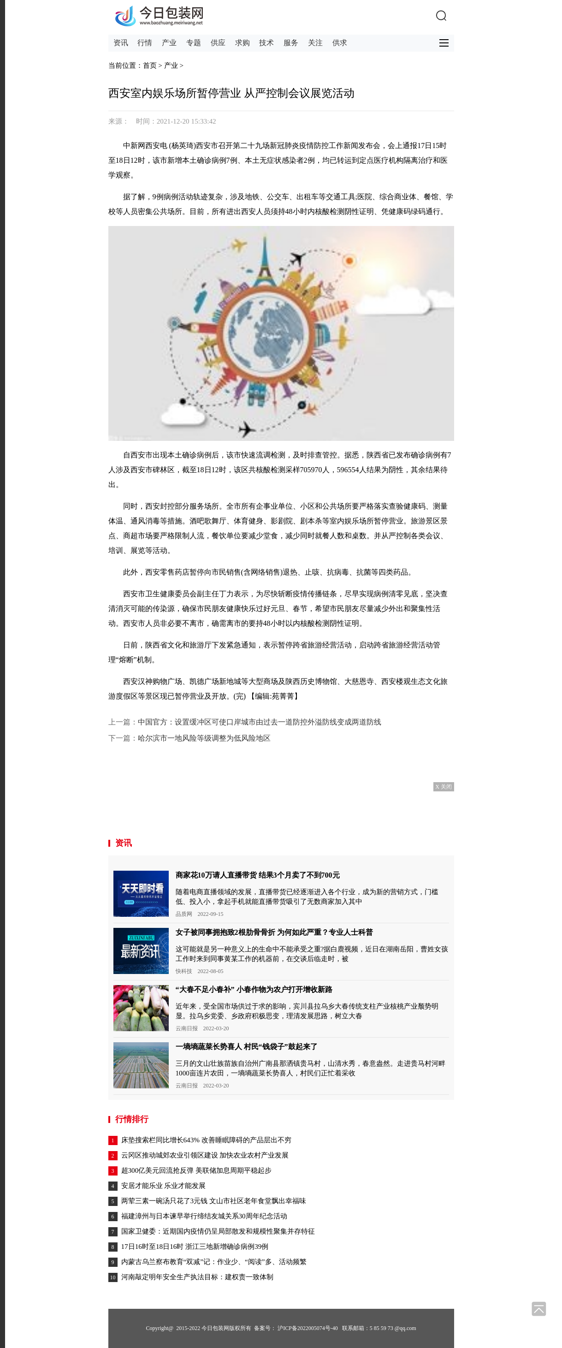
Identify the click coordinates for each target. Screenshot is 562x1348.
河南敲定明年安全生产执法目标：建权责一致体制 (197, 1277)
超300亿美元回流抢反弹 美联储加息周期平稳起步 (196, 1170)
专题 (193, 43)
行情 (144, 43)
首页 (150, 65)
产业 (169, 43)
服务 (291, 43)
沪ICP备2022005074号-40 (308, 1328)
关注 (315, 43)
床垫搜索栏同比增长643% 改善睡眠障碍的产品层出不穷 (206, 1140)
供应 (218, 43)
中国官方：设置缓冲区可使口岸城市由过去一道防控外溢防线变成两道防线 (259, 722)
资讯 (120, 43)
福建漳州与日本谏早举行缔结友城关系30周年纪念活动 (204, 1216)
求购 (242, 43)
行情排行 (131, 1119)
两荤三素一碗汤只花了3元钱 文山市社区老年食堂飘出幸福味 (213, 1201)
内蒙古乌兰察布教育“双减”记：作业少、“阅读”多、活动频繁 (214, 1261)
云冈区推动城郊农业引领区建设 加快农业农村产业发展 (205, 1155)
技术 (266, 43)
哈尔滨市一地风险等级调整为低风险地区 (204, 738)
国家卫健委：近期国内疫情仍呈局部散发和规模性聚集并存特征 (218, 1231)
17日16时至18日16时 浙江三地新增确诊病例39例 (195, 1246)
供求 (339, 43)
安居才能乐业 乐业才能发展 (163, 1185)
